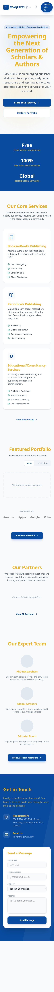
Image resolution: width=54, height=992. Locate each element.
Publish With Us (46, 7)
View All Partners (27, 614)
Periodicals (43, 463)
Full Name (12, 860)
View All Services (27, 419)
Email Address (14, 872)
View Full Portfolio (27, 535)
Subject (11, 884)
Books (29, 463)
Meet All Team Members (27, 757)
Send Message (27, 920)
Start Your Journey (27, 102)
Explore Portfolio (27, 113)
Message (11, 896)
